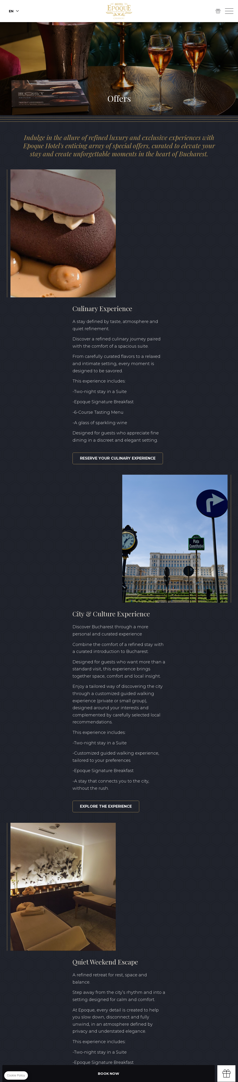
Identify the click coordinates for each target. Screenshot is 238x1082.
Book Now (108, 1074)
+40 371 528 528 (109, 969)
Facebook (24, 961)
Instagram (35, 961)
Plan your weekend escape (164, 711)
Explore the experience (52, 536)
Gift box (226, 1073)
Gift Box (218, 11)
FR (228, 998)
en (11, 11)
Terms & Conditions (49, 1016)
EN (200, 998)
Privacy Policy (87, 1016)
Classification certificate (181, 1016)
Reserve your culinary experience (171, 323)
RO (214, 998)
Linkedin (46, 961)
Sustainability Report (128, 1016)
